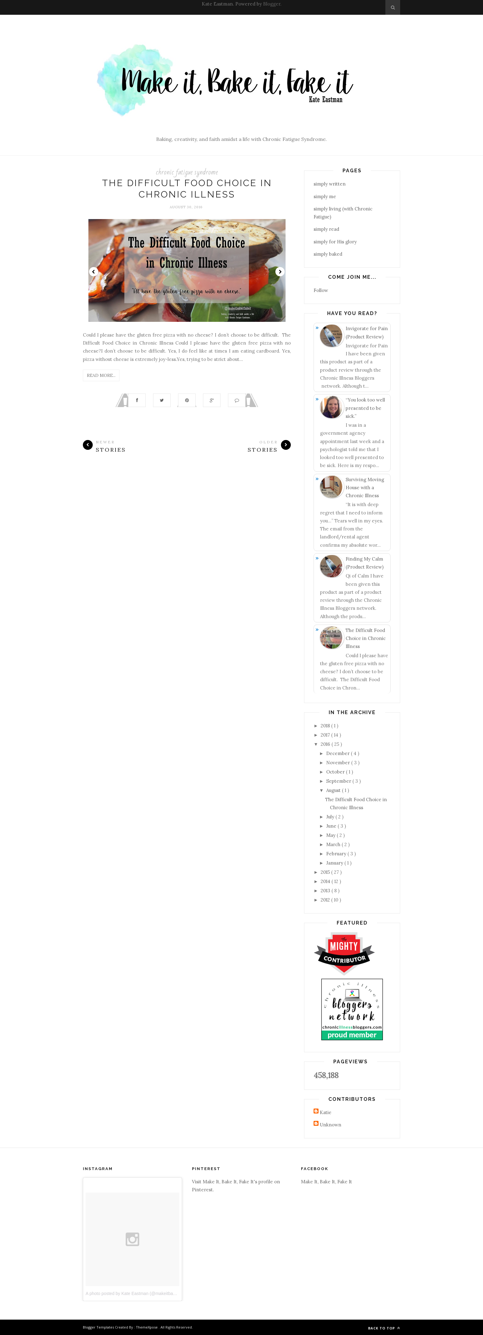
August (334, 790)
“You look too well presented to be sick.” (365, 408)
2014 (326, 881)
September (339, 781)
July (330, 817)
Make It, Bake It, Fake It (326, 1182)
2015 (326, 872)
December (338, 753)
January (335, 863)
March (334, 844)
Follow (321, 290)
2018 (326, 726)
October (336, 772)
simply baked (328, 254)
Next (280, 271)
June (332, 826)
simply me (325, 196)
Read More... (101, 375)
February (336, 854)
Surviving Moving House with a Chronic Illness (365, 488)
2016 (326, 744)
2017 (326, 735)
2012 (326, 900)
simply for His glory (335, 242)
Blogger (271, 4)
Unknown (330, 1125)
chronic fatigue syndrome (187, 172)
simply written (330, 184)
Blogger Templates (99, 1327)
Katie (325, 1112)
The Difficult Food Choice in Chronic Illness (366, 638)
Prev (93, 271)
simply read (326, 229)
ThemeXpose (147, 1327)
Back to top (384, 1328)
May (331, 835)
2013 (326, 890)
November (338, 762)
